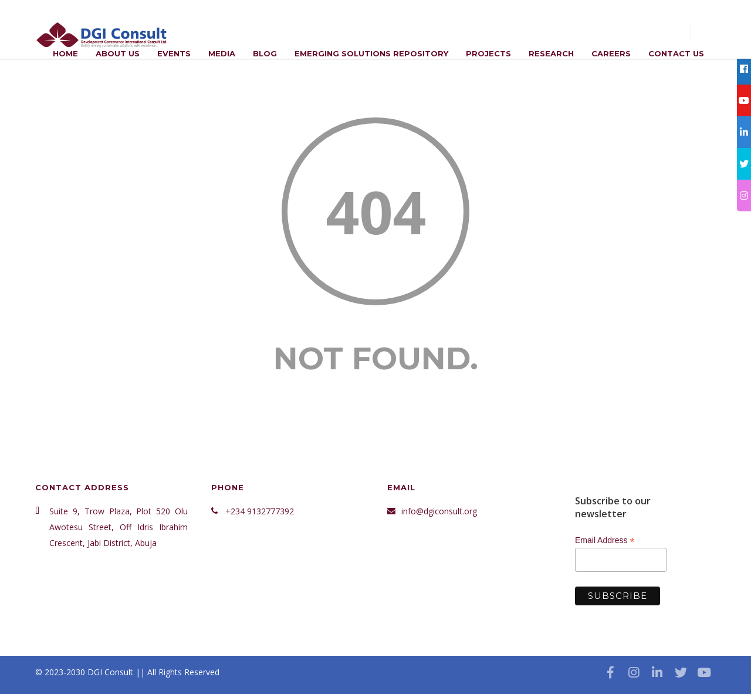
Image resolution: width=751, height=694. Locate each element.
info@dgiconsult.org (439, 511)
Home (65, 53)
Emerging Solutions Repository (371, 53)
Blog (265, 53)
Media (221, 53)
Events (174, 53)
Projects (488, 53)
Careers (611, 53)
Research (551, 53)
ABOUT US (118, 53)
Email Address (605, 540)
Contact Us (676, 53)
